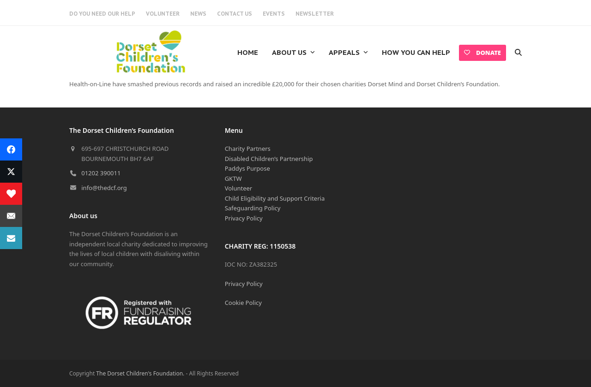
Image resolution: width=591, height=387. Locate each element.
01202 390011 (101, 173)
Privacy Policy (244, 218)
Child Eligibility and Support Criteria (275, 198)
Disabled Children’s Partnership (269, 159)
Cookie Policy (243, 302)
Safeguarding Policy (253, 208)
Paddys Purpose (247, 168)
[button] (518, 52)
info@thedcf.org (104, 188)
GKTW (233, 178)
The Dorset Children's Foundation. (140, 373)
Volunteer (239, 188)
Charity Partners (248, 148)
